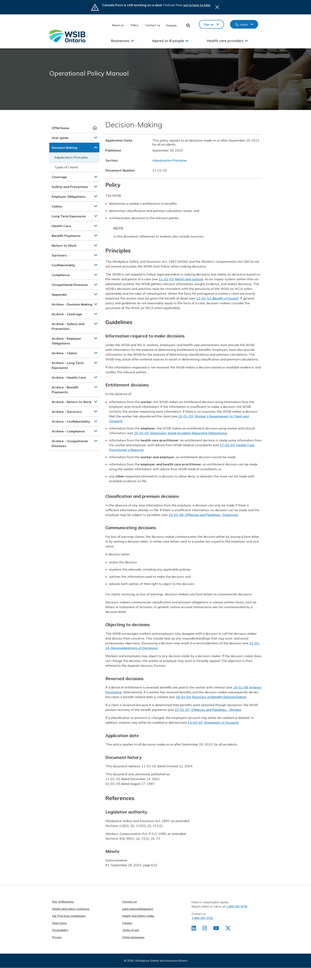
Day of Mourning (63, 901)
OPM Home (60, 128)
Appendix (59, 294)
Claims (57, 206)
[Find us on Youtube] (216, 929)
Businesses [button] (120, 40)
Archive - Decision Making (72, 304)
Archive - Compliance (68, 431)
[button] (95, 137)
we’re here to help (196, 5)
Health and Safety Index (138, 916)
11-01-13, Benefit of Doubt (217, 298)
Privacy (57, 937)
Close (217, 7)
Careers (127, 923)
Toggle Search (188, 25)
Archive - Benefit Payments (65, 389)
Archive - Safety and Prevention (68, 326)
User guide (60, 138)
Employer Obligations (69, 197)
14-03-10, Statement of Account (213, 723)
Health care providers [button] (225, 40)
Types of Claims (66, 167)
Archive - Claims (64, 353)
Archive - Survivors (67, 412)
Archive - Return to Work (72, 402)
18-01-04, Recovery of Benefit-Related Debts (210, 697)
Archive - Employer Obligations (66, 340)
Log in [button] (244, 24)
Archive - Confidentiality (71, 421)
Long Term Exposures (69, 216)
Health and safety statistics (70, 909)
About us (118, 25)
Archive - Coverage (67, 314)
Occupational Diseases (70, 285)
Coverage (59, 177)
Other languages (133, 937)
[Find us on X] (228, 929)
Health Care (61, 226)
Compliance (61, 275)
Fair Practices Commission (69, 916)
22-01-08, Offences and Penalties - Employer (203, 515)
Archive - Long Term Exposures (68, 365)
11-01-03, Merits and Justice (180, 279)
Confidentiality (63, 265)
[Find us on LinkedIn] (194, 929)
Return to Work (64, 245)
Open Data (59, 923)
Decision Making (64, 148)
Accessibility (60, 930)
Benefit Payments (66, 236)
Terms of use (130, 930)
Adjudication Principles (71, 157)
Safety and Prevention (70, 187)
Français (171, 25)
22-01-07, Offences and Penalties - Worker (207, 710)
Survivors (59, 255)
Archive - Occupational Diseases (70, 443)
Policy (134, 25)
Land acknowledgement (137, 909)
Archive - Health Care (69, 377)
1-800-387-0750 (236, 906)
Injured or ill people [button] (168, 40)
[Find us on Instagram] (205, 929)
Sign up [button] (209, 24)
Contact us (152, 25)
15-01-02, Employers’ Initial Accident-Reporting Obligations (180, 433)
